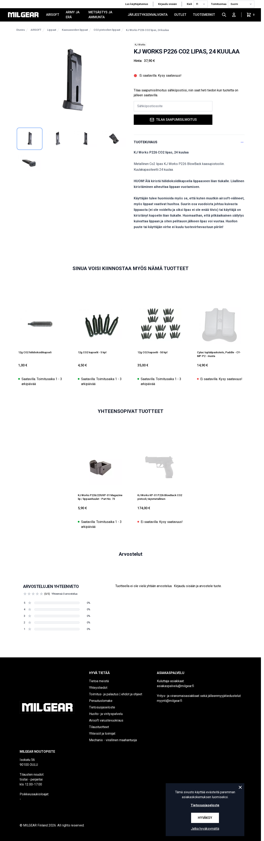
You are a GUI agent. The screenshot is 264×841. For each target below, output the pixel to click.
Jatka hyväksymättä (205, 829)
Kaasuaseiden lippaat (75, 29)
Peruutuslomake (100, 701)
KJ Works (140, 44)
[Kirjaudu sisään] (234, 15)
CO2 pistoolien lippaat (107, 29)
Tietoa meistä (99, 681)
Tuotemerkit (204, 15)
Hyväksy (205, 818)
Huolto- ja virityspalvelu (106, 714)
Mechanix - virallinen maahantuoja (113, 740)
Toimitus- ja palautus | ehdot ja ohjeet (115, 694)
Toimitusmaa (218, 4)
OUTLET (180, 15)
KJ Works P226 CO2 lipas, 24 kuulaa (147, 30)
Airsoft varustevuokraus (106, 720)
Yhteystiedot (98, 688)
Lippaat (51, 29)
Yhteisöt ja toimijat (102, 733)
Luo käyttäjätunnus (136, 4)
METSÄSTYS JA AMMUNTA (100, 14)
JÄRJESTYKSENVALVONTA (148, 15)
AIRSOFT (52, 15)
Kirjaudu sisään (167, 4)
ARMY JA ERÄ (72, 14)
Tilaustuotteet (99, 727)
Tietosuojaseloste (102, 707)
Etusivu (20, 29)
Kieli (189, 4)
